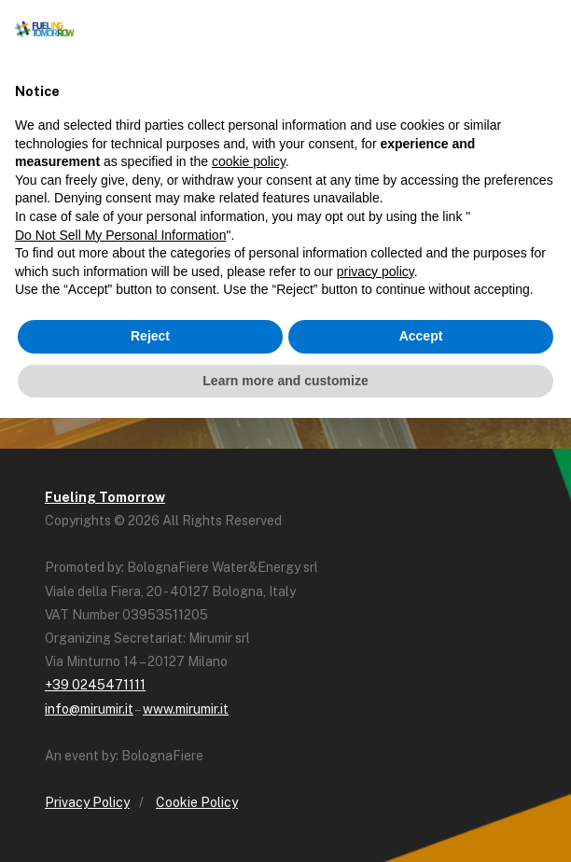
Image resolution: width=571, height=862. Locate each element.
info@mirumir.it (89, 709)
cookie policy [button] (249, 161)
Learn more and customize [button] (285, 380)
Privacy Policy (87, 802)
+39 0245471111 (95, 684)
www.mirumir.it (186, 709)
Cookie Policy (197, 802)
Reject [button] (150, 335)
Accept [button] (421, 335)
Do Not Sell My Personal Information (120, 235)
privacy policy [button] (375, 271)
